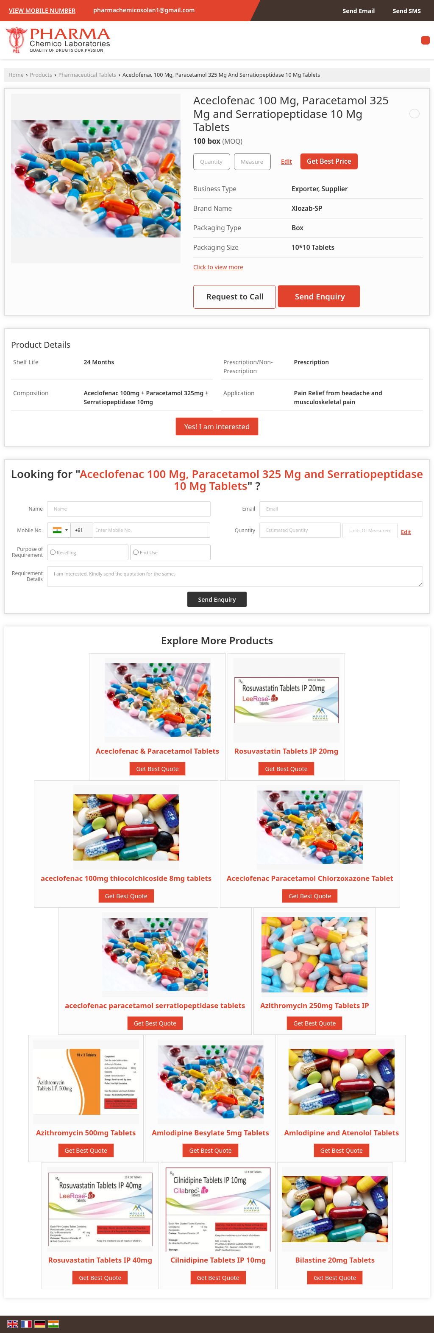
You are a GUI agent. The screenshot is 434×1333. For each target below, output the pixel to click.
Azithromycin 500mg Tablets (86, 1132)
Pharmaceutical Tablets (87, 74)
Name (35, 508)
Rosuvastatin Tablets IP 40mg (100, 1260)
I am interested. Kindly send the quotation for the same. (235, 576)
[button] (42, 10)
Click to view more (218, 267)
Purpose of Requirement (27, 552)
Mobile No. (30, 530)
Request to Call (235, 296)
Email (248, 508)
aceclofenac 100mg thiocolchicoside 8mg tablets (126, 878)
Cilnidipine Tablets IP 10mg (218, 1260)
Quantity (245, 530)
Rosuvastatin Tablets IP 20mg (286, 751)
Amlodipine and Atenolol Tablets (341, 1132)
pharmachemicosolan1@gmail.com (144, 10)
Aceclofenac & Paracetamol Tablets (158, 751)
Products (41, 74)
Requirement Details (27, 576)
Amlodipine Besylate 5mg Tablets (210, 1132)
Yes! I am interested (217, 426)
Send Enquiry (320, 296)
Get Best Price (329, 161)
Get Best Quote (157, 769)
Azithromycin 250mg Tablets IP (314, 1005)
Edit (286, 161)
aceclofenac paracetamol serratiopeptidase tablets (155, 1005)
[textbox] (252, 161)
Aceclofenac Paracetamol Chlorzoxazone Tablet (310, 878)
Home (16, 74)
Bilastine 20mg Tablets (335, 1260)
